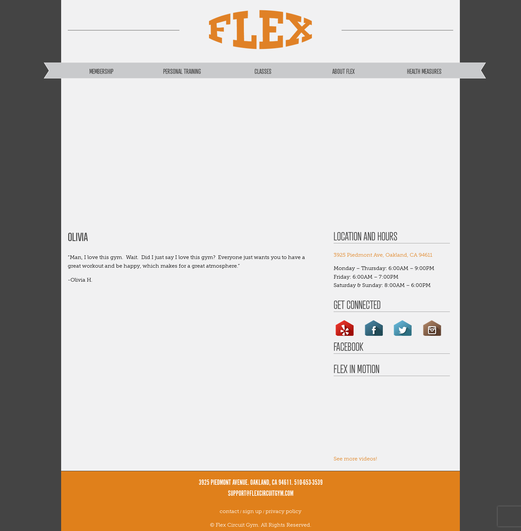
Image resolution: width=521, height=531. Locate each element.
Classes (263, 71)
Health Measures (424, 71)
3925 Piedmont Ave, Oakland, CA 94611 (383, 255)
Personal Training (182, 71)
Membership (101, 71)
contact (229, 511)
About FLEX (343, 71)
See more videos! (355, 459)
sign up (252, 511)
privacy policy (283, 511)
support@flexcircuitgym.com (260, 493)
